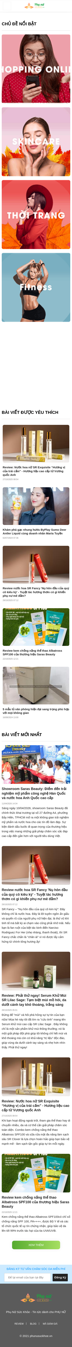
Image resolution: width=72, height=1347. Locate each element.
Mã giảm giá (50, 1323)
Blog (33, 1323)
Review (19, 1323)
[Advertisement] (36, 367)
